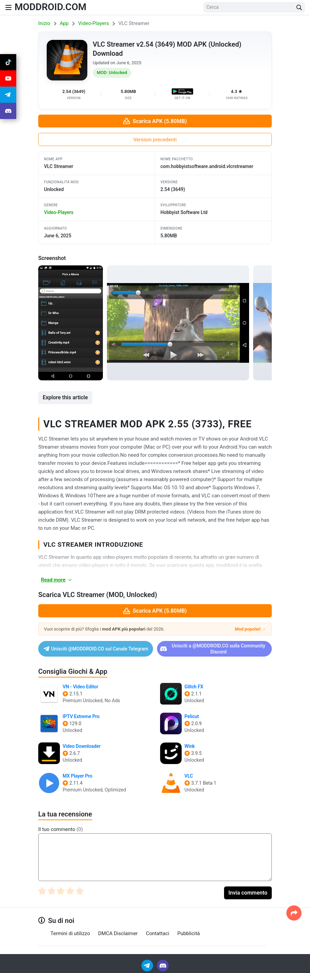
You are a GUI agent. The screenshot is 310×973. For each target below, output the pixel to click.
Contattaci (157, 933)
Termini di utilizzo (70, 933)
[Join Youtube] (8, 78)
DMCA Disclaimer (118, 933)
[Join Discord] (163, 965)
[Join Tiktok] (8, 62)
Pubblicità (188, 933)
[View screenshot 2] (178, 322)
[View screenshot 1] (70, 322)
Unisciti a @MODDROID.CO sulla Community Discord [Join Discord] (212, 649)
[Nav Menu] (8, 7)
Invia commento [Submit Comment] (247, 892)
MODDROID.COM (50, 7)
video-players (58, 212)
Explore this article (65, 397)
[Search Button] (299, 7)
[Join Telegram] (147, 965)
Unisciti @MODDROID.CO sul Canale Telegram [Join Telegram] (95, 648)
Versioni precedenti (155, 140)
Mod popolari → (250, 629)
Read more (56, 580)
